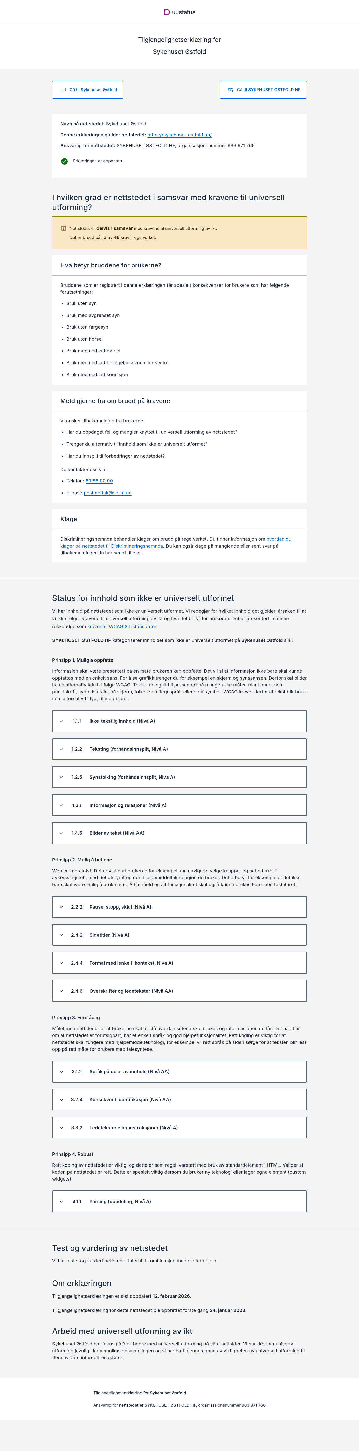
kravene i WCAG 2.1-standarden (123, 626)
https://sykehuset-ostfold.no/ (179, 134)
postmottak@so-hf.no (108, 492)
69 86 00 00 (99, 480)
